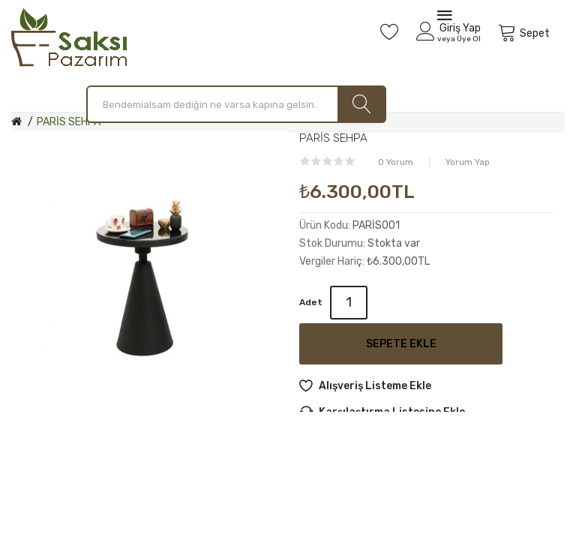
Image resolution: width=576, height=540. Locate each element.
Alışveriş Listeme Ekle (375, 386)
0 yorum (395, 162)
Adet (310, 302)
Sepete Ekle (401, 344)
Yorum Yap (468, 162)
